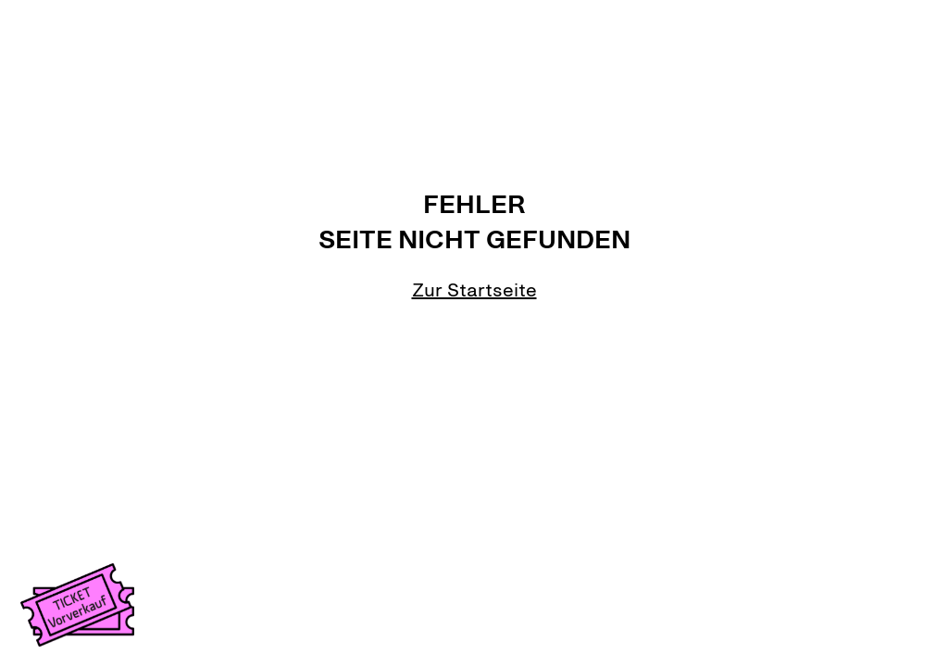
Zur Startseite (474, 290)
